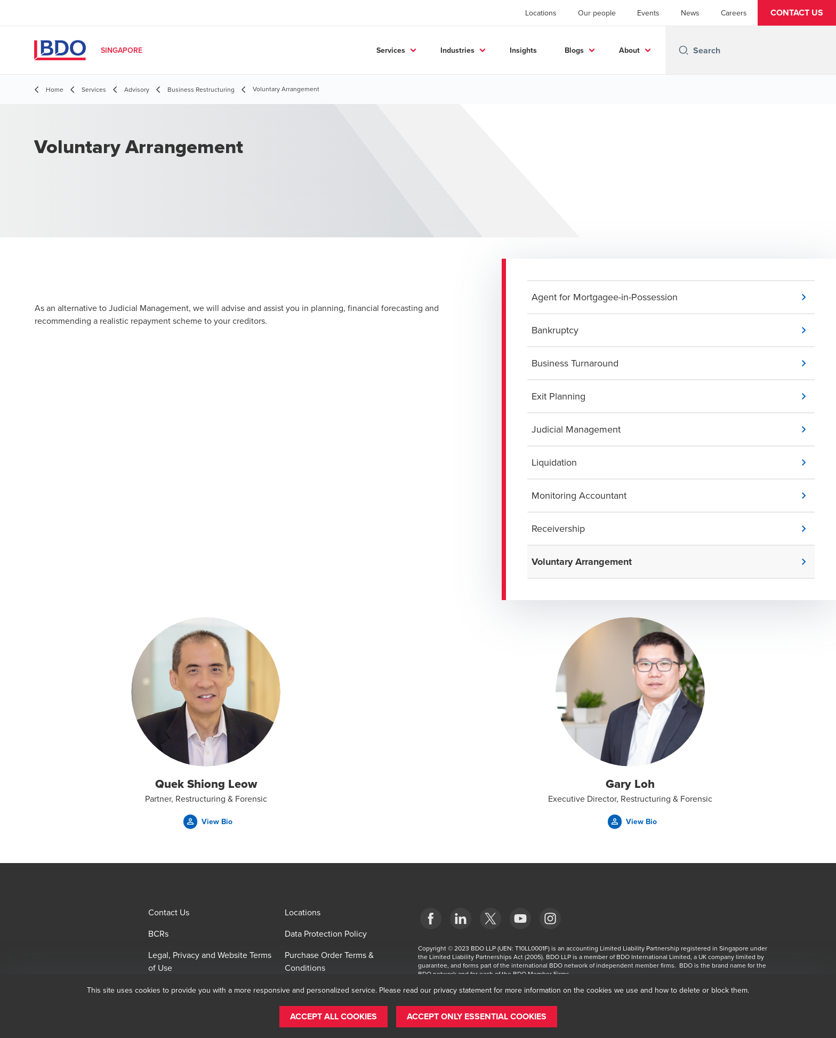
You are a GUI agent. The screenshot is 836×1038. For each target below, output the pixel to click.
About (629, 50)
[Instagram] (550, 918)
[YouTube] (520, 918)
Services (390, 50)
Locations (541, 12)
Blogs (574, 50)
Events (648, 12)
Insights (523, 50)
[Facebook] (431, 918)
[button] (797, 13)
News (690, 12)
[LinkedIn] (460, 918)
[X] (490, 918)
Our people (597, 12)
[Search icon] (683, 50)
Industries (457, 50)
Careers (734, 12)
